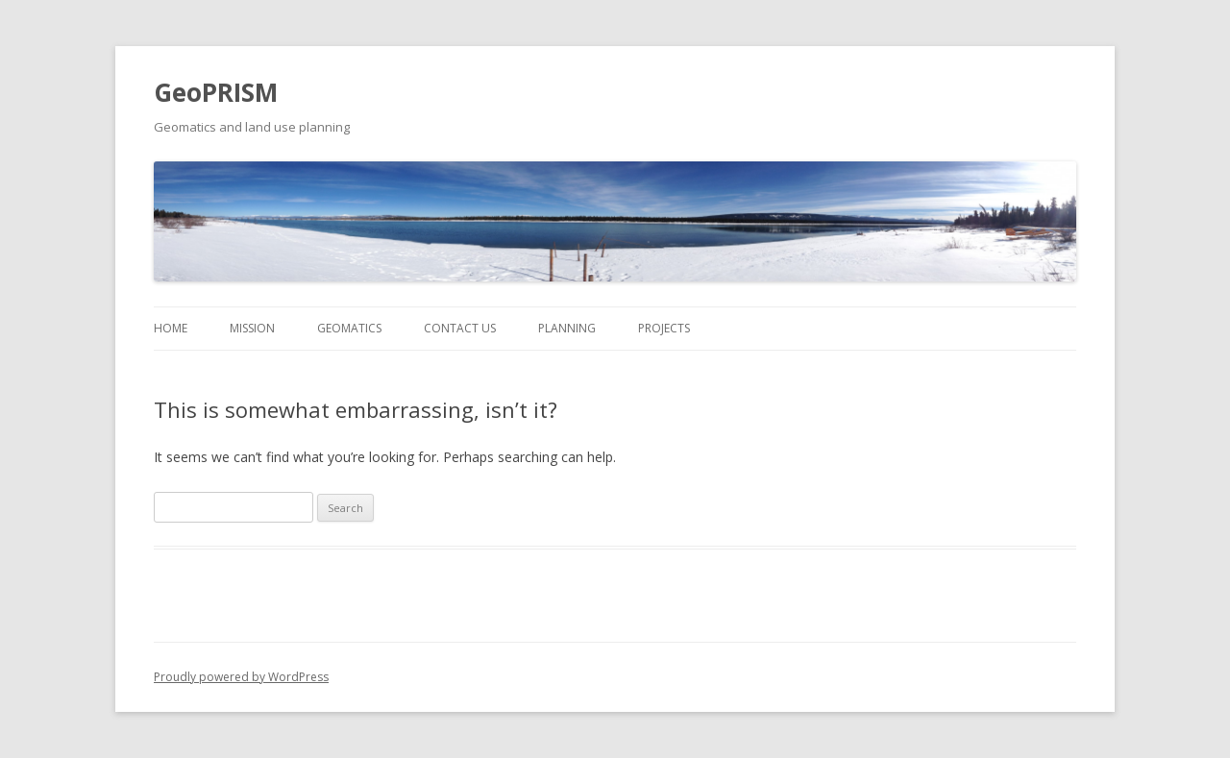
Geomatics (349, 328)
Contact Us (460, 328)
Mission (252, 328)
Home (170, 328)
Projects (664, 328)
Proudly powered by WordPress (241, 677)
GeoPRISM (216, 92)
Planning (567, 328)
